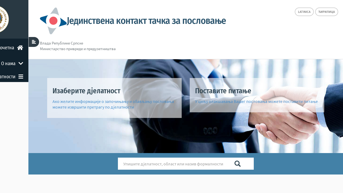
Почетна (49, 48)
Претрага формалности (37, 93)
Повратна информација (37, 147)
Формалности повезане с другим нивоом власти (34, 114)
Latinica (304, 12)
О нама (51, 63)
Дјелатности (45, 77)
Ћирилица (326, 12)
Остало (51, 131)
